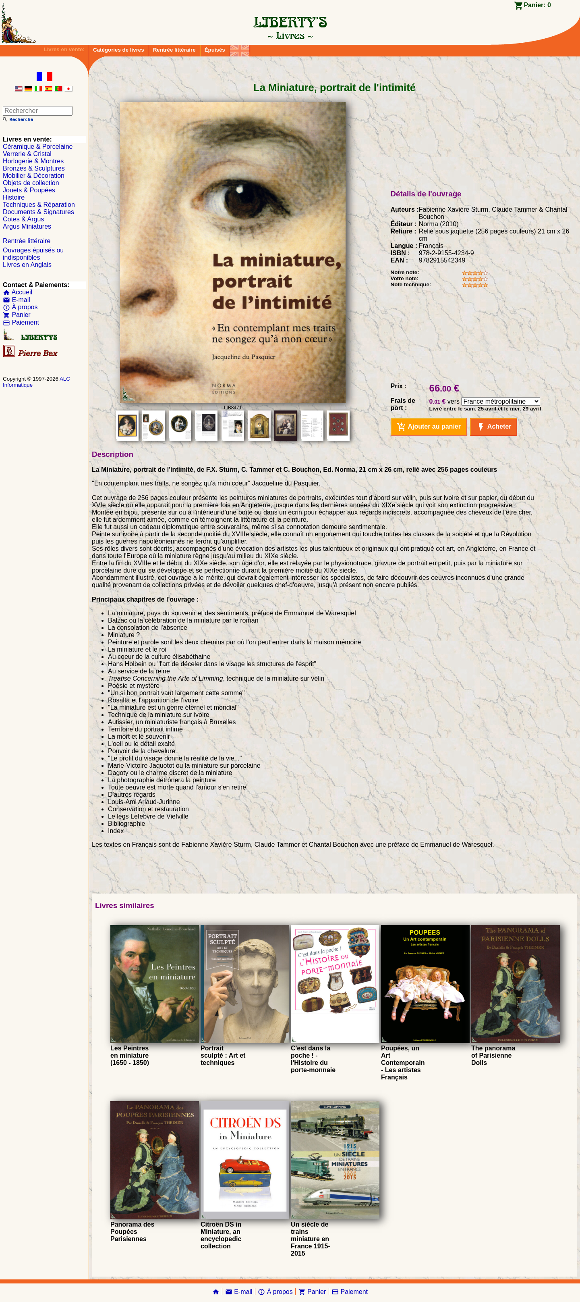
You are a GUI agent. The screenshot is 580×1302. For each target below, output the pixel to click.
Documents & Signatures (38, 211)
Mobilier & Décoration (33, 175)
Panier (17, 314)
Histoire (14, 197)
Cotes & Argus (23, 219)
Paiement (21, 322)
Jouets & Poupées (29, 190)
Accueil (17, 292)
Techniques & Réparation (39, 204)
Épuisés (215, 50)
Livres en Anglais (27, 264)
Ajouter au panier (429, 427)
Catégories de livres (118, 50)
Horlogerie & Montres (33, 161)
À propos (20, 307)
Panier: (537, 5)
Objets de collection (31, 182)
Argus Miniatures (27, 226)
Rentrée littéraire (174, 50)
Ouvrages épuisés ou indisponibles (33, 254)
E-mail (16, 299)
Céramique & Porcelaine (37, 146)
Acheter (493, 427)
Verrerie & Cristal (27, 153)
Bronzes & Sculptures (34, 168)
